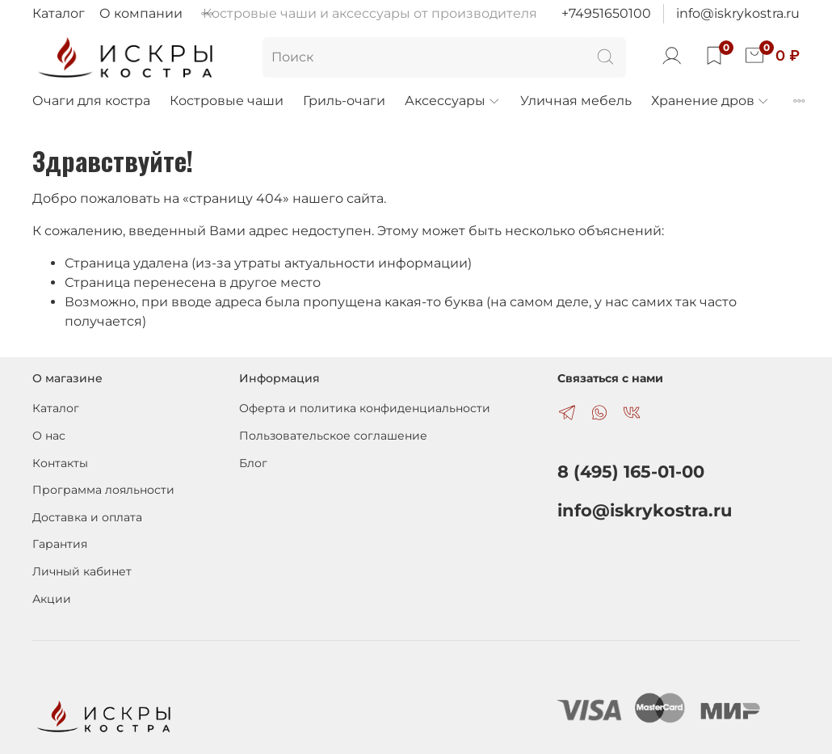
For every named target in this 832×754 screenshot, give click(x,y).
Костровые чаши (227, 100)
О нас (48, 435)
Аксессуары (453, 100)
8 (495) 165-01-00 (630, 471)
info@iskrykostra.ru (738, 13)
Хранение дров (710, 100)
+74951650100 (606, 13)
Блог (253, 463)
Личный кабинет (82, 571)
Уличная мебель (576, 100)
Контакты (60, 463)
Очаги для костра (91, 100)
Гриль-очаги (344, 100)
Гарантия (59, 544)
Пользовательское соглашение (333, 435)
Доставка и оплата (87, 517)
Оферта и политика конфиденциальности (364, 408)
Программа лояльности (103, 489)
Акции (51, 599)
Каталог (58, 13)
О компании (141, 13)
